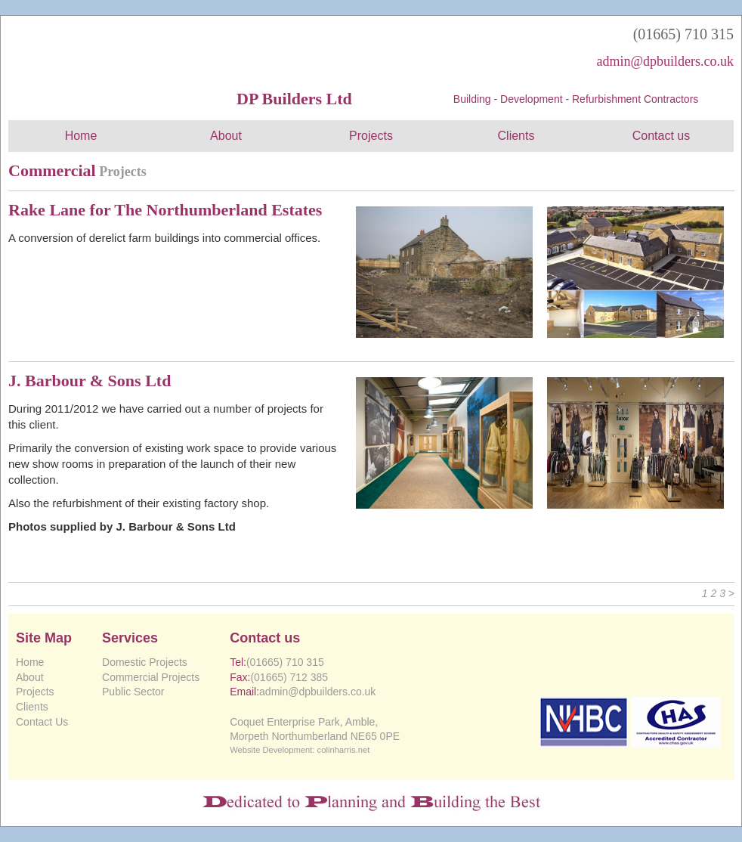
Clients (516, 135)
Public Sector (133, 692)
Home (81, 135)
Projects (371, 135)
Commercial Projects (150, 677)
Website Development (271, 749)
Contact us (661, 135)
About (226, 135)
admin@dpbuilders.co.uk (665, 61)
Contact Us (42, 722)
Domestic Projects (144, 662)
